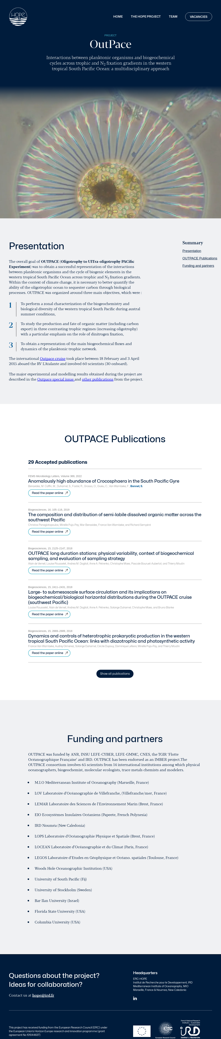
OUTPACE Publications (199, 258)
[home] (18, 16)
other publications (97, 379)
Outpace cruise (52, 358)
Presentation (191, 251)
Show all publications (115, 673)
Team (173, 16)
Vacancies (198, 17)
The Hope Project (146, 16)
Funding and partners (198, 266)
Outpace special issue (56, 379)
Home (118, 16)
